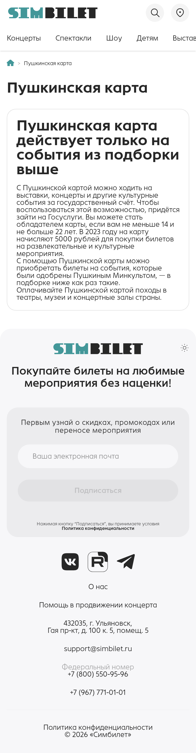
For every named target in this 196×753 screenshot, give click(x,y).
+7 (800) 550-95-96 (98, 674)
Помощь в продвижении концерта (98, 605)
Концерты (24, 38)
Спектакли (73, 38)
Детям (147, 38)
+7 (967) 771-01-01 (98, 692)
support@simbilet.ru (98, 648)
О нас (98, 586)
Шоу (114, 38)
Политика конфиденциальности (98, 528)
